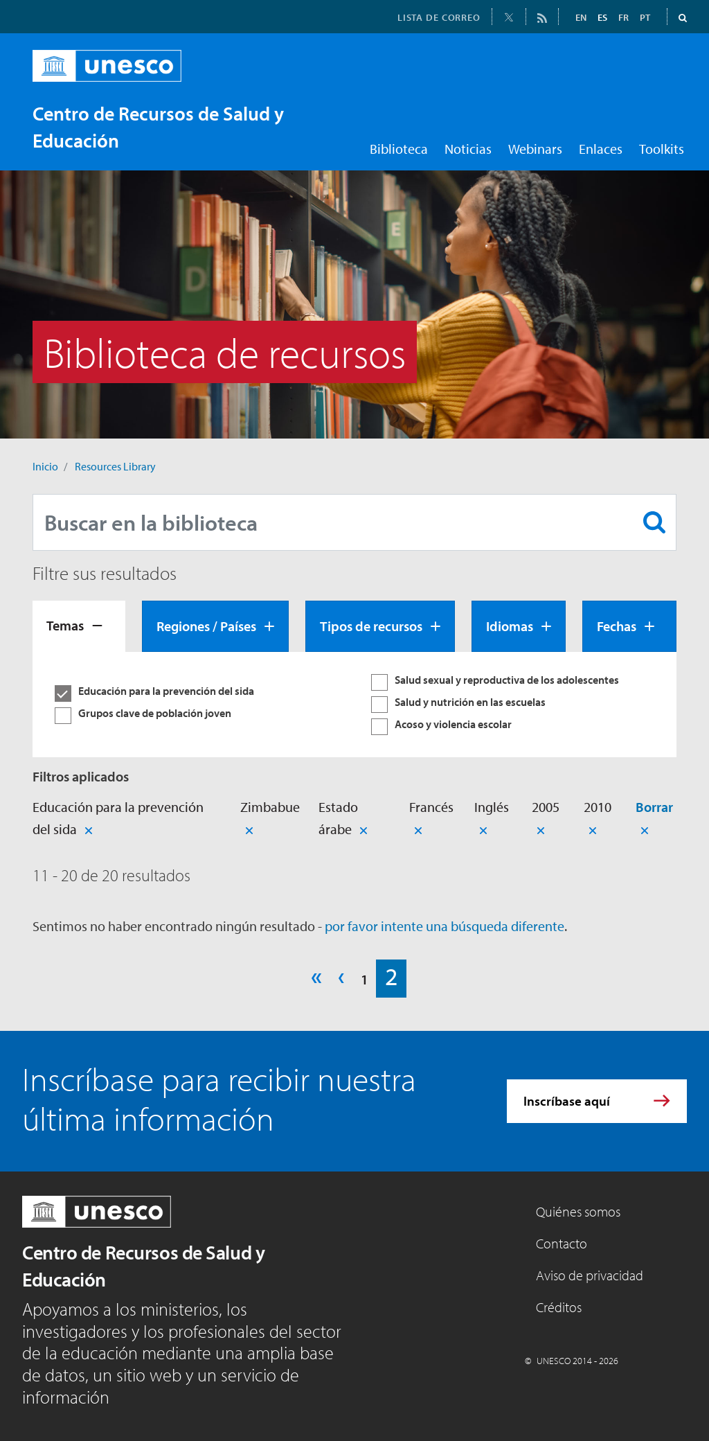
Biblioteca (399, 148)
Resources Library (115, 466)
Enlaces (600, 148)
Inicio (45, 466)
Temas (65, 625)
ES (602, 17)
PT (645, 17)
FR (623, 17)
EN (580, 17)
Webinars (535, 148)
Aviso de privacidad (589, 1275)
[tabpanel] (354, 704)
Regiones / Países (206, 626)
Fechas (616, 626)
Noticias (468, 148)
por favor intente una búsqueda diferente (444, 926)
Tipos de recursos (371, 626)
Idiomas (509, 626)
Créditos (559, 1307)
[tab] (79, 626)
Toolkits (661, 148)
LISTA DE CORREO (439, 17)
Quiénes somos (578, 1211)
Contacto (561, 1243)
